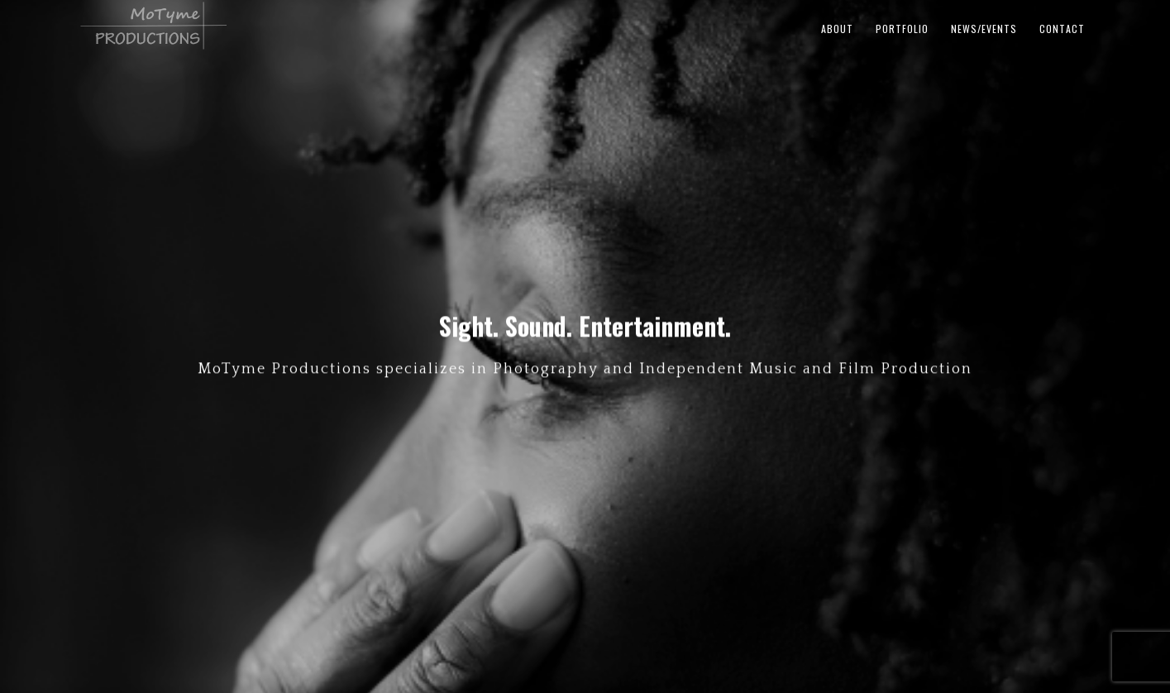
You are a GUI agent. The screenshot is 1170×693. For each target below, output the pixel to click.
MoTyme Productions (282, 25)
